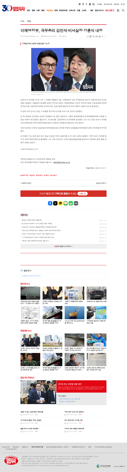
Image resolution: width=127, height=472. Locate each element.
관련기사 (24, 215)
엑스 (55, 203)
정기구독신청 (108, 4)
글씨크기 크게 (103, 36)
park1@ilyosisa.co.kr (29, 149)
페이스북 (86, 4)
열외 (93, 4)
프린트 (97, 36)
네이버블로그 (90, 4)
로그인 (123, 4)
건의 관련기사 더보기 (64, 246)
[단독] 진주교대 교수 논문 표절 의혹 (69, 399)
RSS (89, 447)
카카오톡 (60, 203)
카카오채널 (79, 4)
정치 (22, 21)
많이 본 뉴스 (25, 283)
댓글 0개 (64, 36)
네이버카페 (71, 203)
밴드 (76, 203)
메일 (93, 36)
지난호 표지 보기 (11, 449)
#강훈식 (46, 175)
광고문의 (16, 447)
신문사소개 (5, 447)
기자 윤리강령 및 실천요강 (103, 447)
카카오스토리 (83, 4)
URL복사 (87, 36)
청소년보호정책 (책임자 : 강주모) (57, 447)
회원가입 (116, 4)
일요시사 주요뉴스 (27, 377)
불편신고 (25, 447)
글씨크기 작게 (106, 36)
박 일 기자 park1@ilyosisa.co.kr (29, 36)
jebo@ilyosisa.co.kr (61, 162)
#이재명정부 (24, 175)
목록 (90, 36)
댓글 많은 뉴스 (25, 330)
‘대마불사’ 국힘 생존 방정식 (67, 401)
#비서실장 (53, 175)
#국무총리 (39, 175)
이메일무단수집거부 (78, 447)
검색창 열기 (123, 10)
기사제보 (99, 4)
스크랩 (100, 36)
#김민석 (32, 175)
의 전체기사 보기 (95, 168)
